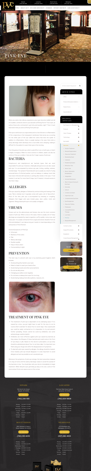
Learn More (71, 258)
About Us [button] (24, 8)
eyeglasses (66, 240)
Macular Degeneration (71, 155)
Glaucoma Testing (70, 210)
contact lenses (68, 232)
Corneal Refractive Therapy (70, 217)
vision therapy (67, 137)
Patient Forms (67, 109)
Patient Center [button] (59, 8)
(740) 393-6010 (54, 3)
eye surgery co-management (68, 128)
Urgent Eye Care (69, 200)
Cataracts (68, 164)
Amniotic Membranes (71, 183)
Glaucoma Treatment (71, 158)
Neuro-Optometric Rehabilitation (70, 176)
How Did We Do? (68, 114)
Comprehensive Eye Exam (70, 204)
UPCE (65, 97)
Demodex (68, 191)
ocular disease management (67, 245)
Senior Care (68, 172)
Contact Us (71, 275)
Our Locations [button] (73, 8)
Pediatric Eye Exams (70, 167)
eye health (66, 145)
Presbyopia (68, 213)
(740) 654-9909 (38, 3)
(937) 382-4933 (68, 3)
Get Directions (23, 394)
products (66, 132)
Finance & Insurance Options (69, 103)
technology (66, 141)
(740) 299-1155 (23, 3)
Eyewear (49, 8)
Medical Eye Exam (70, 161)
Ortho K (67, 194)
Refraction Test (69, 170)
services (66, 149)
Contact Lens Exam (70, 197)
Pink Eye (67, 224)
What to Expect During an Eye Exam (71, 187)
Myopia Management (71, 227)
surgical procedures (68, 236)
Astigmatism (68, 180)
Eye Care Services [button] (36, 8)
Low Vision (68, 221)
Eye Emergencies (70, 207)
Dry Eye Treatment (70, 152)
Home (17, 8)
